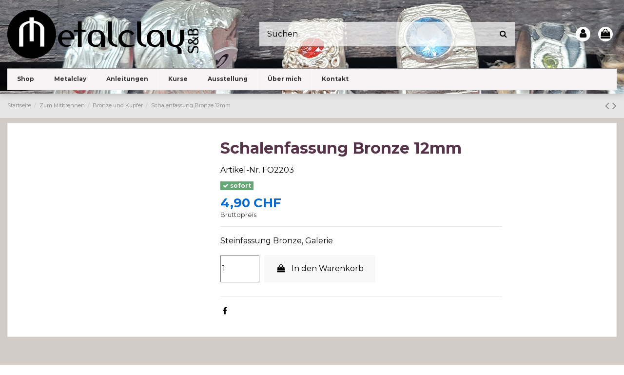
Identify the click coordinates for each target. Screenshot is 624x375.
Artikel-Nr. (240, 170)
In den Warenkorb (320, 268)
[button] (70, 79)
